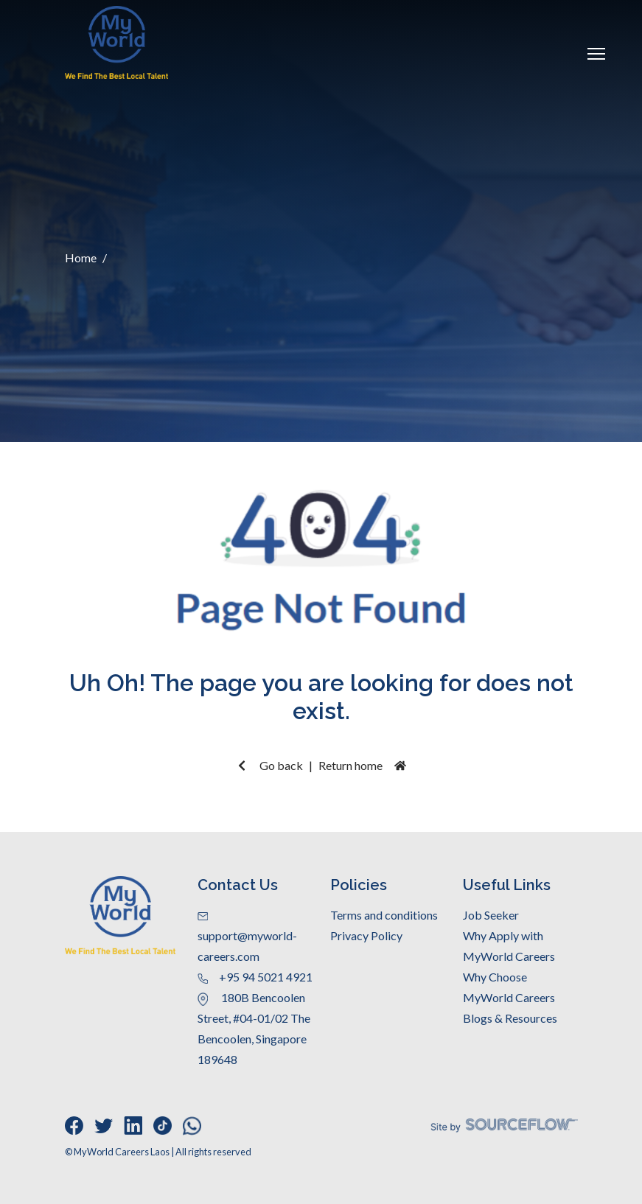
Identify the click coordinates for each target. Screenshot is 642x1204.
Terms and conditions (384, 915)
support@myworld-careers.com (247, 937)
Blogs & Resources (510, 1018)
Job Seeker (491, 915)
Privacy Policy (366, 935)
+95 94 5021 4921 (255, 977)
